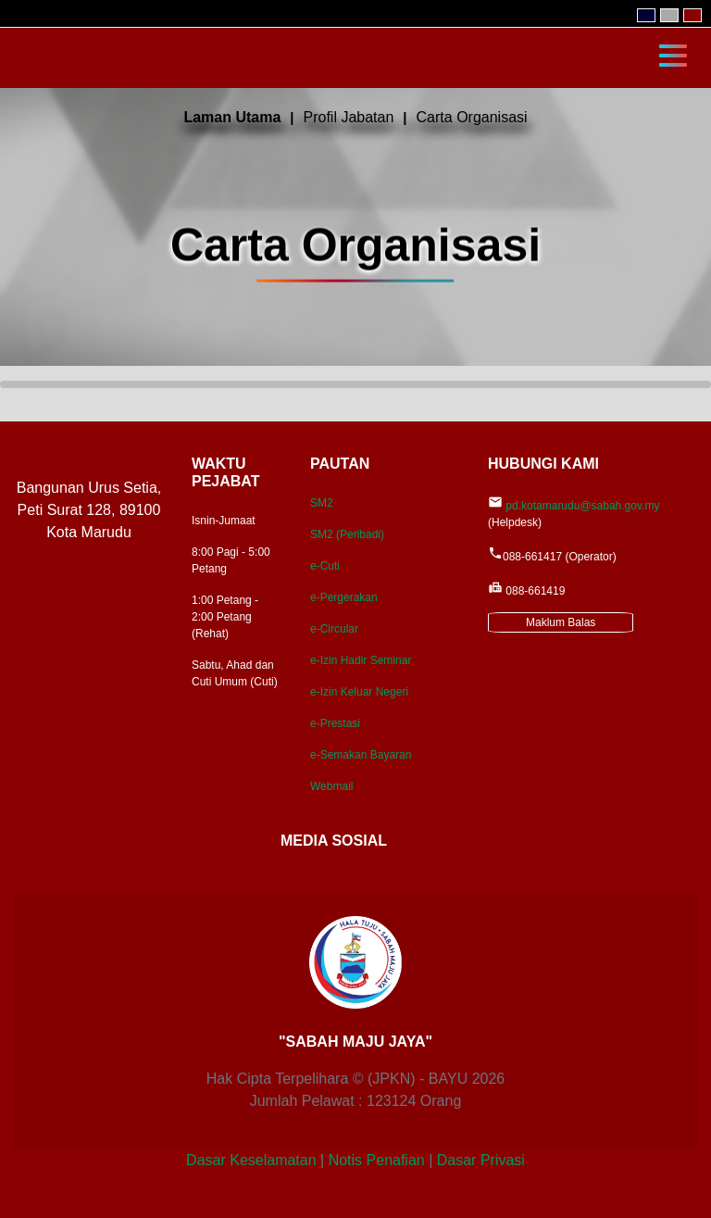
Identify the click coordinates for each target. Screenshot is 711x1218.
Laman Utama (232, 117)
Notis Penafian (377, 1160)
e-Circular (334, 628)
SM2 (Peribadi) (347, 534)
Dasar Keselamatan (251, 1160)
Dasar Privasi (481, 1160)
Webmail (331, 786)
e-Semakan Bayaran (360, 754)
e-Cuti (325, 565)
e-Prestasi (335, 723)
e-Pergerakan (344, 597)
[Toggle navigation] (673, 53)
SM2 (321, 502)
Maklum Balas (560, 622)
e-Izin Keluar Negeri (359, 691)
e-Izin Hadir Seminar (360, 660)
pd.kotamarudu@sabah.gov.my (582, 505)
